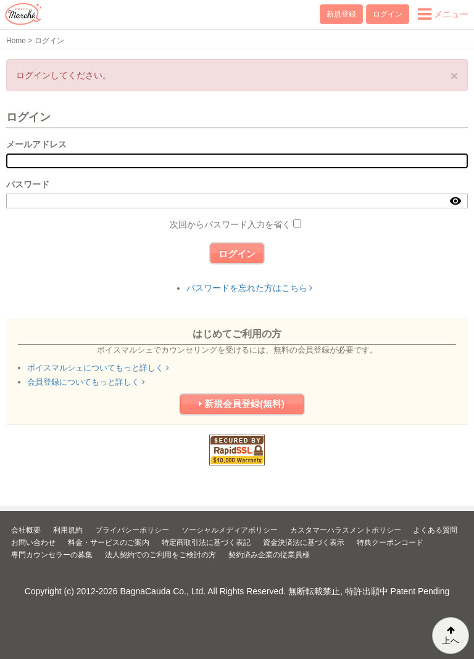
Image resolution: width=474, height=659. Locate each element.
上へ (451, 635)
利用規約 (68, 530)
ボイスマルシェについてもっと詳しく (98, 367)
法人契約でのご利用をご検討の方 (160, 555)
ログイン (387, 14)
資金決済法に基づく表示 (303, 542)
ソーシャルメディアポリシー (229, 530)
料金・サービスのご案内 (108, 542)
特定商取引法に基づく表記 (206, 542)
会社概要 (26, 530)
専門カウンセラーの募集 (52, 555)
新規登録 (341, 14)
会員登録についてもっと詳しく (86, 382)
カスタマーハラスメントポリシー (345, 530)
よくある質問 (435, 530)
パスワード (27, 184)
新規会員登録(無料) (242, 403)
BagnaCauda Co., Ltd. (163, 591)
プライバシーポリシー (132, 530)
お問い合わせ (33, 542)
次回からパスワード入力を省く (230, 224)
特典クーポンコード (390, 542)
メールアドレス (36, 144)
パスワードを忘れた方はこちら (249, 288)
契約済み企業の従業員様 (269, 555)
